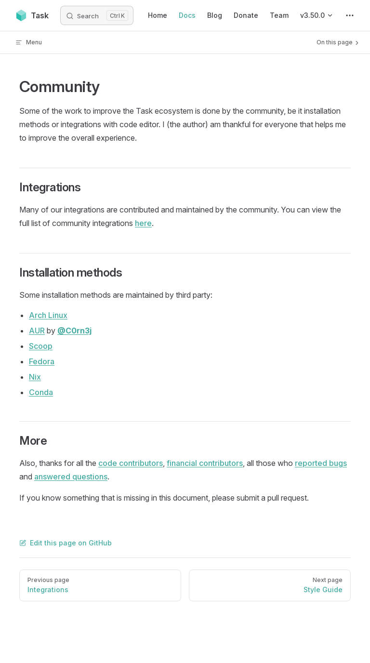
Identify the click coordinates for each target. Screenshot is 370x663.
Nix (35, 377)
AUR (37, 330)
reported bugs (321, 463)
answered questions (70, 476)
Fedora (41, 361)
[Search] (96, 15)
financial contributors (205, 463)
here (143, 223)
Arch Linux (48, 315)
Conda (41, 392)
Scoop (41, 346)
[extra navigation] (349, 15)
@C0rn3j (74, 330)
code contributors (130, 463)
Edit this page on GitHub (65, 543)
